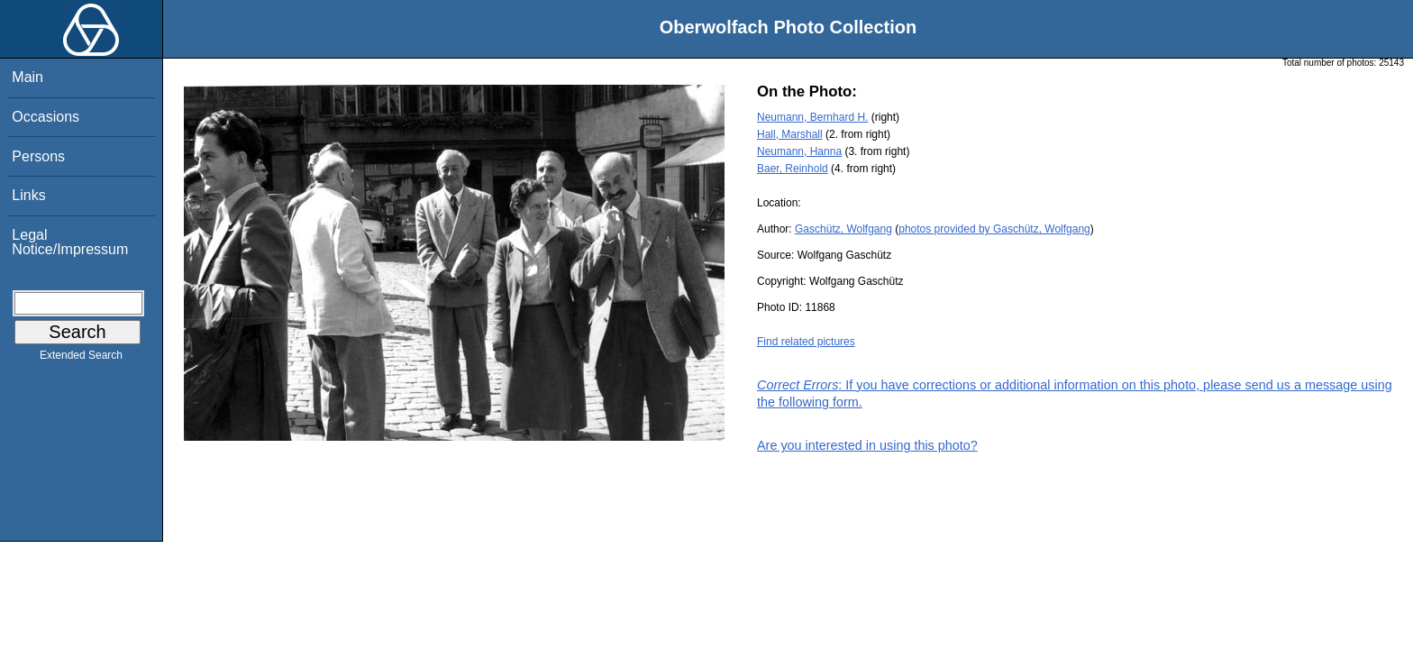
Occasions (45, 116)
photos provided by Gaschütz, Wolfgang (994, 229)
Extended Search (81, 358)
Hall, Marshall (790, 134)
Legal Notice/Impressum (70, 242)
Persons (38, 156)
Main (27, 77)
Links (28, 195)
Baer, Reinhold (792, 168)
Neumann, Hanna (799, 151)
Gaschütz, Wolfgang (843, 229)
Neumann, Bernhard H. (812, 117)
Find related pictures (806, 341)
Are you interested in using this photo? (867, 445)
